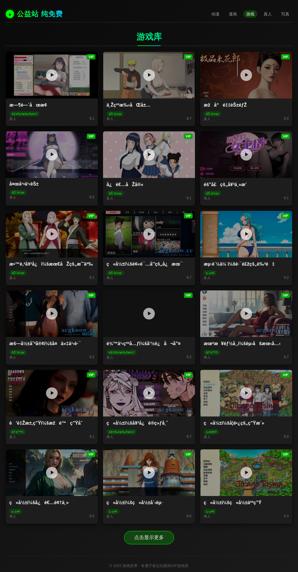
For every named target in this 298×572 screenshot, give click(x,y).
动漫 (215, 14)
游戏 (250, 14)
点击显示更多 (149, 537)
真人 (268, 14)
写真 (285, 14)
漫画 (233, 14)
